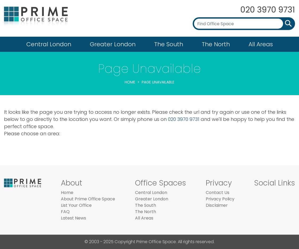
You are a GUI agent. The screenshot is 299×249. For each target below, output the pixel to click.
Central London (48, 44)
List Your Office (76, 205)
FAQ (65, 212)
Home (130, 82)
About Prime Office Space (88, 199)
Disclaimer (217, 205)
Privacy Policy (220, 199)
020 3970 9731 (267, 9)
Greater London (113, 44)
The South (168, 44)
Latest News (73, 218)
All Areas (261, 44)
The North (216, 44)
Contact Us (217, 192)
